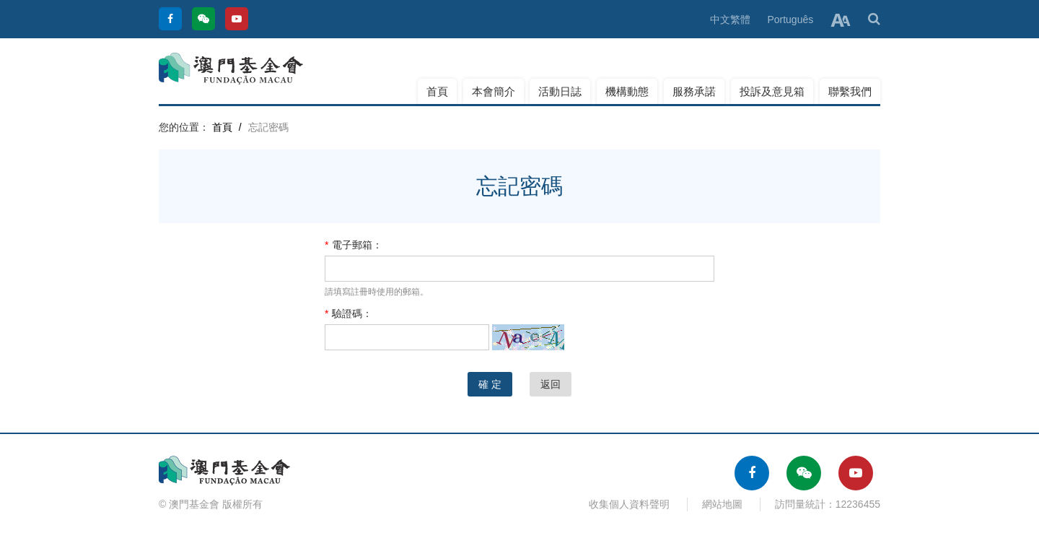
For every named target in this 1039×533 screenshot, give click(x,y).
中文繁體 (730, 19)
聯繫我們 (850, 91)
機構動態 (627, 91)
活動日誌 (560, 91)
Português (790, 19)
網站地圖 (722, 504)
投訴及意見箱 (772, 91)
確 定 (489, 384)
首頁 (437, 91)
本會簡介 (493, 91)
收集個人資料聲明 (629, 504)
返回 (550, 384)
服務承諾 (694, 91)
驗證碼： (348, 313)
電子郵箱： (353, 245)
